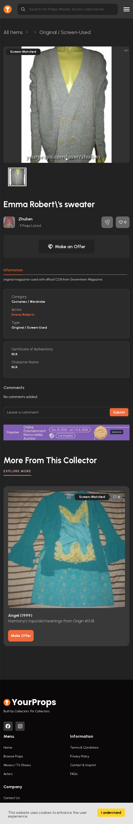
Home (7, 748)
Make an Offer (67, 246)
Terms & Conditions (84, 748)
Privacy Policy (79, 756)
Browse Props (13, 756)
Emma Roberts (23, 315)
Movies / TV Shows (17, 765)
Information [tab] (13, 270)
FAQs (73, 774)
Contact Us (11, 798)
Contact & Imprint (83, 765)
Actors (7, 774)
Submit (119, 412)
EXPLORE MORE (17, 471)
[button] (67, 159)
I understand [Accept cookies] (111, 813)
